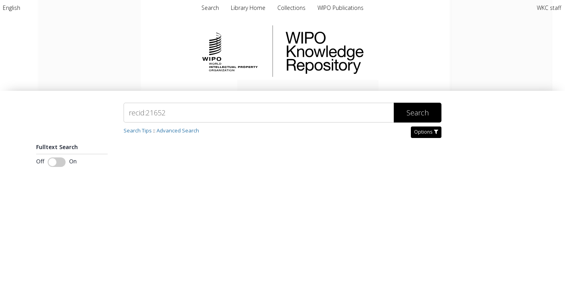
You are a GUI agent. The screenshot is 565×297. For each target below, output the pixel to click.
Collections (292, 7)
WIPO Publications (340, 7)
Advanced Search (178, 130)
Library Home (249, 7)
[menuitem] (11, 7)
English (11, 7)
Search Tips (138, 130)
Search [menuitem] (210, 7)
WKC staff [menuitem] (549, 7)
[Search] (259, 113)
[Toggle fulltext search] (57, 162)
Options (426, 131)
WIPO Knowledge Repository (357, 51)
